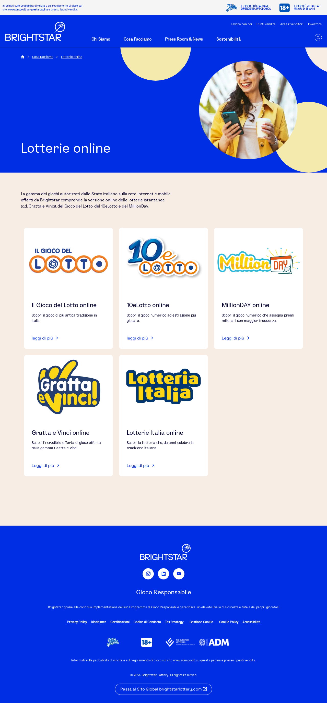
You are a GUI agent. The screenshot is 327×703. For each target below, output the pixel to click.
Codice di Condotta (147, 622)
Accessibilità (251, 622)
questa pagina (39, 9)
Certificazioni (120, 622)
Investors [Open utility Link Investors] (315, 24)
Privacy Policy (77, 622)
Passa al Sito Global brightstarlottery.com (163, 689)
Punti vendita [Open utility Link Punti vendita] (266, 24)
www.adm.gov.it (17, 9)
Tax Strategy (174, 622)
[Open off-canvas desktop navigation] (98, 39)
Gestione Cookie (201, 622)
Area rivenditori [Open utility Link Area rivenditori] (291, 24)
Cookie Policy (228, 622)
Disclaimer (98, 622)
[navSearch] (318, 37)
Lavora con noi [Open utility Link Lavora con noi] (241, 24)
